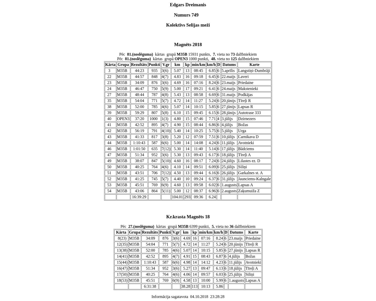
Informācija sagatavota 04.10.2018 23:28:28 (187, 296)
